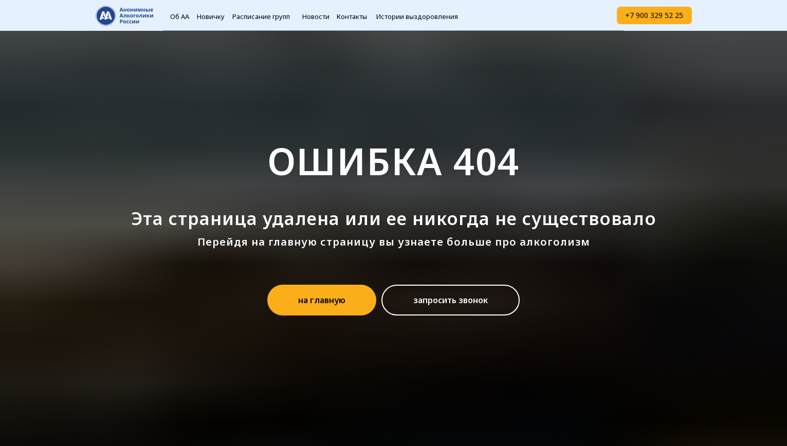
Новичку (211, 16)
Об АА (179, 16)
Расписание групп (261, 16)
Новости (316, 16)
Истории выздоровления (417, 16)
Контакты (352, 16)
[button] (450, 300)
